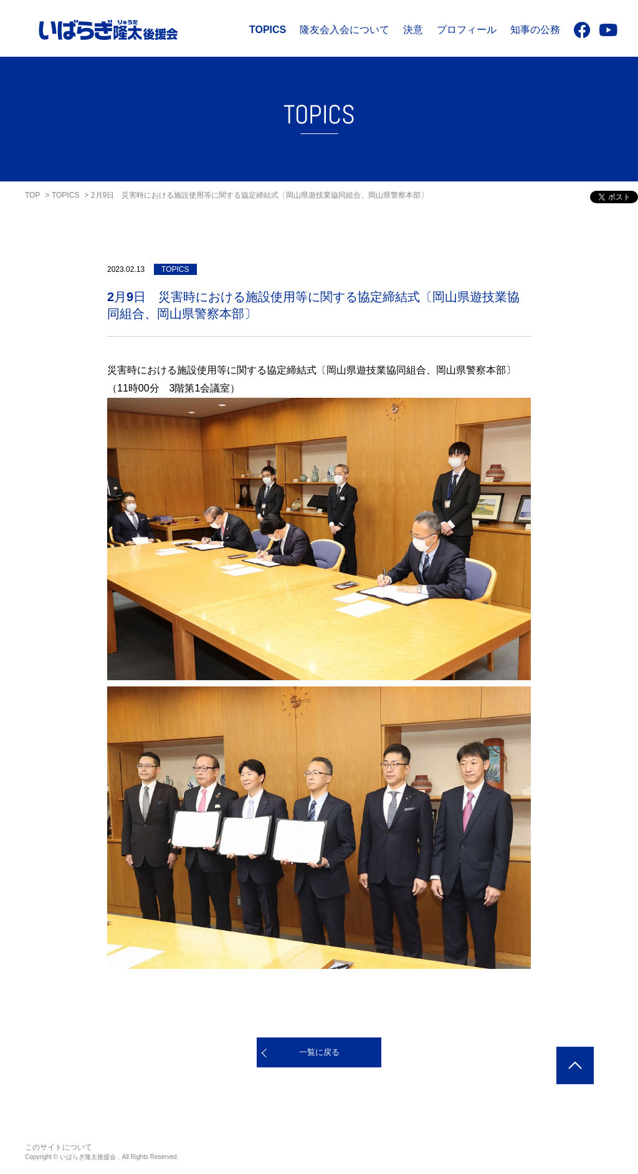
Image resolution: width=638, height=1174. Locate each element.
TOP (32, 195)
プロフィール (467, 29)
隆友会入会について (344, 29)
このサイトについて (58, 1147)
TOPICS (267, 29)
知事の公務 (535, 29)
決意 (413, 29)
